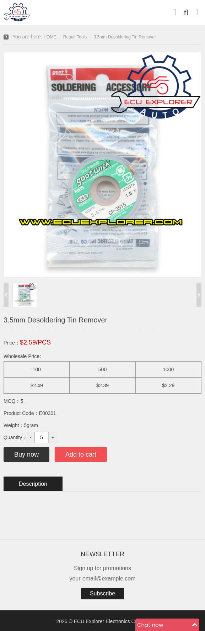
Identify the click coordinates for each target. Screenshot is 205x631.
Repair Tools (75, 37)
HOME (49, 37)
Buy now (26, 454)
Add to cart (80, 454)
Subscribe (102, 593)
